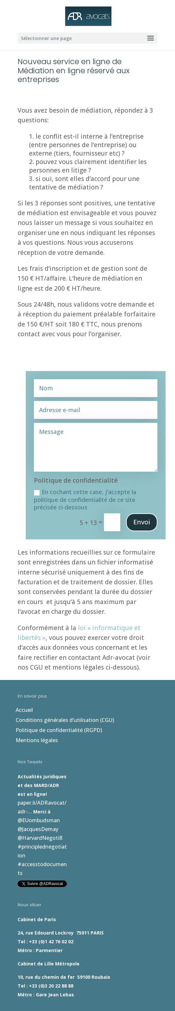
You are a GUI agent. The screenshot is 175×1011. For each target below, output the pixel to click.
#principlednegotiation (46, 802)
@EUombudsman (122, 785)
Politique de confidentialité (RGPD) (59, 730)
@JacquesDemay (38, 793)
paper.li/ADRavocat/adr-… (49, 785)
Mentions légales (37, 740)
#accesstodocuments (103, 802)
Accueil (24, 709)
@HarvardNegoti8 (82, 793)
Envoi (141, 522)
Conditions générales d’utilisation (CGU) (65, 720)
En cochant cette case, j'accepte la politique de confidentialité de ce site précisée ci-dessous (85, 499)
